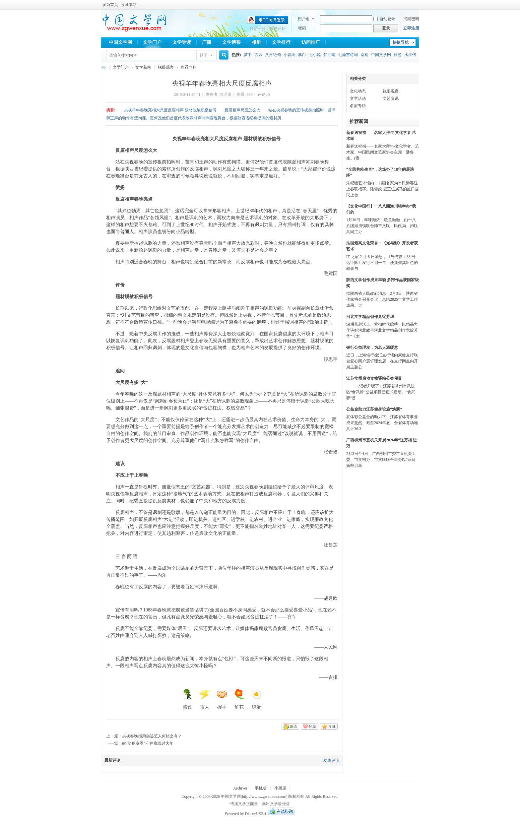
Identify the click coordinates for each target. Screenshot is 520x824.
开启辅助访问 (417, 5)
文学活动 (358, 98)
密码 (302, 28)
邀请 (293, 726)
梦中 (248, 54)
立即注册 (411, 28)
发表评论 (331, 760)
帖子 (204, 55)
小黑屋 (280, 788)
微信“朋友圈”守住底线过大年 (147, 743)
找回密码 (411, 19)
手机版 (261, 788)
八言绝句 (273, 54)
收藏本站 (129, 4)
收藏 (332, 726)
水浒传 (410, 54)
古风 (258, 54)
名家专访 (358, 105)
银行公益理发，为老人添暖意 (372, 347)
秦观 (364, 54)
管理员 (225, 94)
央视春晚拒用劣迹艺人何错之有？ (152, 736)
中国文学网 (120, 42)
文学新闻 (143, 67)
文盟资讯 (391, 98)
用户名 (304, 19)
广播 (206, 42)
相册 (256, 42)
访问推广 (310, 42)
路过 (187, 699)
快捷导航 (401, 42)
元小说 (315, 54)
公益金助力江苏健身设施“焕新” (374, 409)
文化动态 (358, 91)
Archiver (240, 788)
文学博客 (231, 42)
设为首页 (110, 4)
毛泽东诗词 (348, 54)
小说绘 (289, 54)
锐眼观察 (166, 67)
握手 (222, 699)
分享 (312, 726)
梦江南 (329, 54)
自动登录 (384, 19)
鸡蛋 (256, 699)
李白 (302, 54)
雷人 (204, 699)
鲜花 (239, 699)
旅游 (398, 54)
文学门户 (152, 42)
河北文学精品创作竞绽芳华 (370, 316)
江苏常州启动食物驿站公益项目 (374, 378)
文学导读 (181, 42)
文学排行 (281, 42)
